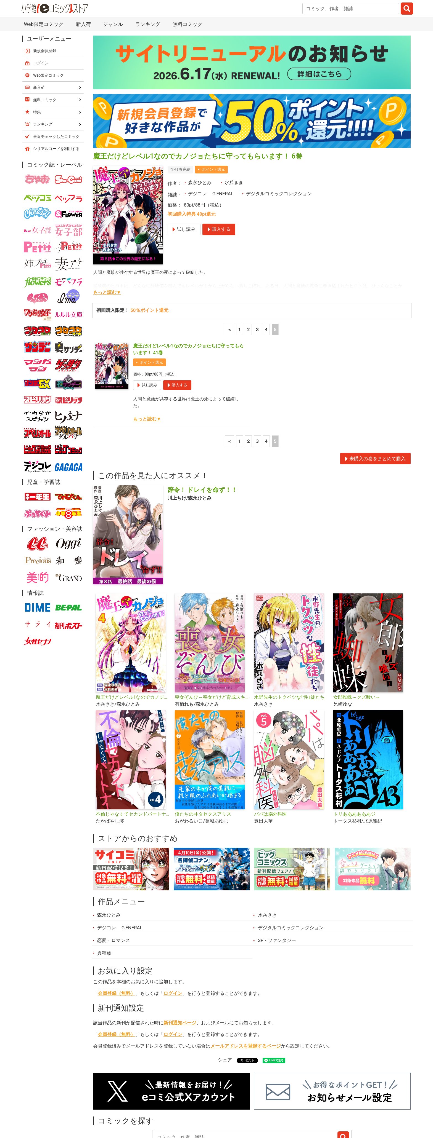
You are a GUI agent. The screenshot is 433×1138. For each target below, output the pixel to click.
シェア (225, 1013)
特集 (168, 1107)
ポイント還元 (213, 123)
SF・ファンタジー (277, 894)
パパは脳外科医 (270, 767)
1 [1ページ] (239, 283)
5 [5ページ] (275, 283)
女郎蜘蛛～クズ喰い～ (356, 651)
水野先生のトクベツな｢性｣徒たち (289, 651)
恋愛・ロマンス (113, 894)
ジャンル (195, 1107)
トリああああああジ (354, 767)
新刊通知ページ (179, 976)
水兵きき (234, 136)
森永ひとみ (200, 136)
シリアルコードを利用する (56, 102)
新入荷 (107, 1107)
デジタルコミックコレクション (279, 147)
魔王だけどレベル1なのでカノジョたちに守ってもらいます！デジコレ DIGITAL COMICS (133, 651)
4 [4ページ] (266, 283)
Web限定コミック (48, 29)
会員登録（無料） (116, 947)
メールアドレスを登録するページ (245, 999)
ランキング (139, 1107)
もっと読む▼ (107, 246)
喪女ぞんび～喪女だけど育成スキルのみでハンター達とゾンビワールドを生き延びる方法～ (212, 651)
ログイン (172, 947)
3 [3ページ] (257, 283)
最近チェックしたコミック (267, 1107)
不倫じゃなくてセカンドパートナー (133, 767)
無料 (221, 1107)
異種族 (104, 906)
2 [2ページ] (248, 283)
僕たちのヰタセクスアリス (203, 767)
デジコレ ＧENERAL (210, 147)
